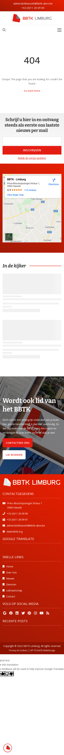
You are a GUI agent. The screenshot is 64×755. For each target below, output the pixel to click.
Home (9, 566)
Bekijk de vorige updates (32, 158)
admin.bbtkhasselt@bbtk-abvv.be (33, 3)
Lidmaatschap (14, 590)
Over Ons (11, 572)
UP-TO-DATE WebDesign (42, 650)
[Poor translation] (9, 673)
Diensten (11, 584)
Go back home (32, 90)
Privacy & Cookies (18, 650)
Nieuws (10, 578)
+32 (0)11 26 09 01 (17, 519)
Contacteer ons (17, 442)
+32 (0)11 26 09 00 (33, 7)
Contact (10, 596)
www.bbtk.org (15, 531)
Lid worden (14, 454)
